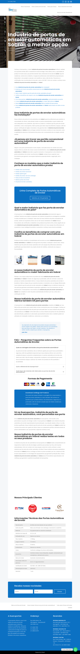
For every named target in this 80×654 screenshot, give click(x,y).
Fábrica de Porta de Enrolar (18, 605)
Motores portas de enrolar (22, 179)
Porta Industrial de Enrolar (65, 6)
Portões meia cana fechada (22, 169)
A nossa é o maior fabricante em (37, 101)
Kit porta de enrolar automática (23, 181)
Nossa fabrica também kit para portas (36, 103)
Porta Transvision (25, 6)
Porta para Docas (52, 6)
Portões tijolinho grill (20, 173)
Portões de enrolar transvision (23, 171)
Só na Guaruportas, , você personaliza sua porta (39, 99)
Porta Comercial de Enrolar (39, 6)
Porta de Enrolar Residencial (64, 12)
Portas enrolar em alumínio (22, 177)
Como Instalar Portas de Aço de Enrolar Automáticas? (41, 605)
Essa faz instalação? (32, 87)
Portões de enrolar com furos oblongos (25, 175)
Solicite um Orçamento (40, 198)
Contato (70, 607)
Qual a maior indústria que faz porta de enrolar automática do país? (33, 93)
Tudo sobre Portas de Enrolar (64, 605)
